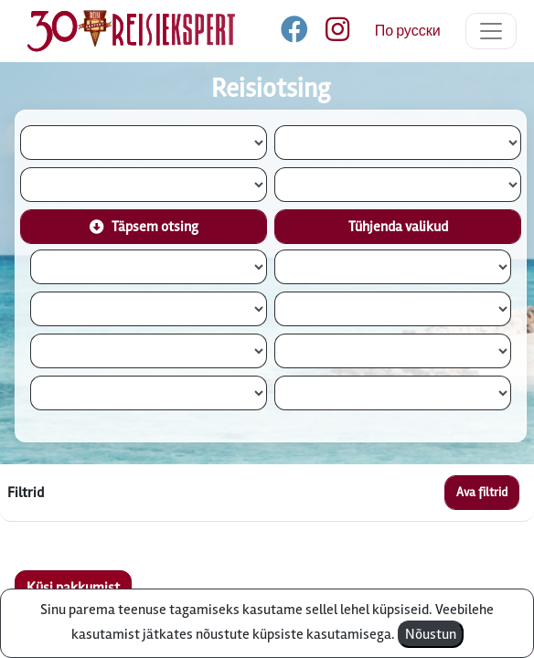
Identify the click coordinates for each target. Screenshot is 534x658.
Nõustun (430, 634)
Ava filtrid (481, 492)
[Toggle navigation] (491, 31)
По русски (408, 31)
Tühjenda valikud (398, 227)
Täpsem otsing (144, 227)
